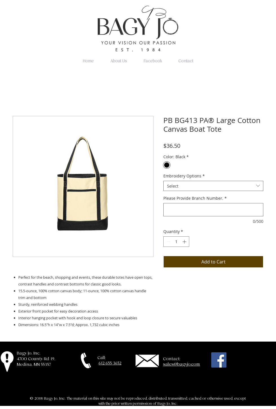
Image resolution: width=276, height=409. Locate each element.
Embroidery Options (184, 176)
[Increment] (184, 242)
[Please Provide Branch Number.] (213, 210)
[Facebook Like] (245, 361)
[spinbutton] (176, 242)
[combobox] (213, 186)
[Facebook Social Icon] (218, 360)
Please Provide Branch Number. (195, 198)
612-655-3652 (110, 363)
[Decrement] (167, 242)
